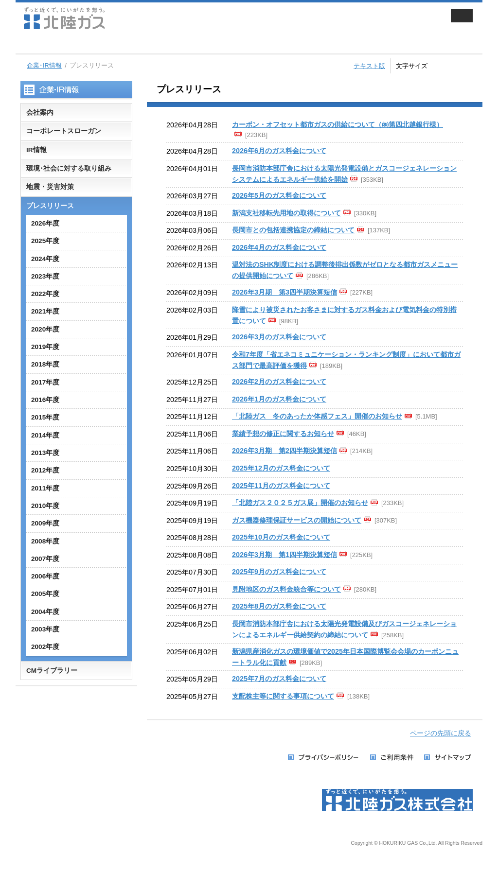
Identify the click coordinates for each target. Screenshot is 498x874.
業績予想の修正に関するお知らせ (283, 433)
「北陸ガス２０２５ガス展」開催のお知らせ (300, 503)
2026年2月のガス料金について (279, 381)
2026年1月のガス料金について (279, 399)
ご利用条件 (392, 757)
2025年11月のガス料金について (281, 485)
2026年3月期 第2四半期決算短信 (284, 450)
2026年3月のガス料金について (279, 337)
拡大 (471, 64)
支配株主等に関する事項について (283, 696)
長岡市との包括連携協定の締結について (293, 230)
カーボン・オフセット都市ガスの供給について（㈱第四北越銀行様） (337, 124)
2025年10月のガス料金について (281, 537)
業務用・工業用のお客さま (179, 43)
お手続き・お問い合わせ (439, 43)
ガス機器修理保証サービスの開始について (296, 520)
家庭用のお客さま (93, 43)
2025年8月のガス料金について (279, 606)
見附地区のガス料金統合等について (286, 589)
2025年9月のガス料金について (279, 572)
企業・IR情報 (266, 43)
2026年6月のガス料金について (279, 151)
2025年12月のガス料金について (281, 468)
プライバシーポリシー (324, 757)
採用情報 (352, 43)
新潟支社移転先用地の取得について (286, 213)
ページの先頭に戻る (440, 733)
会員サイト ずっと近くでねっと (389, 18)
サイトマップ (448, 757)
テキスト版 (369, 66)
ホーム (33, 43)
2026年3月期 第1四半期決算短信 (284, 555)
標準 (450, 64)
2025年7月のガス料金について (279, 678)
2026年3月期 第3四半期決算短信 (284, 292)
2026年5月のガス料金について (279, 195)
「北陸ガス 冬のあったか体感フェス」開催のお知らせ (317, 416)
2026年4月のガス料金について (279, 247)
